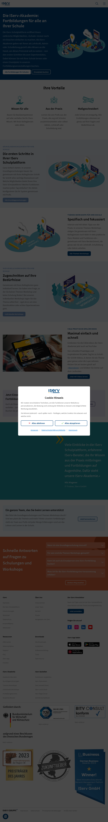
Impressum (73, 430)
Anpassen (34, 430)
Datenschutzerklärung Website (53, 430)
